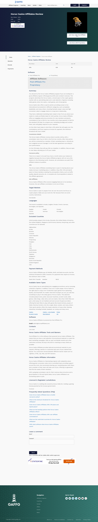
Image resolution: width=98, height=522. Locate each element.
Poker (58, 312)
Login (74, 5)
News (29, 5)
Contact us (70, 519)
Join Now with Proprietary (77, 43)
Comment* (31, 438)
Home (29, 56)
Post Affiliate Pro (37, 82)
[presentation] (40, 448)
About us (49, 519)
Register (84, 5)
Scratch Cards (33, 314)
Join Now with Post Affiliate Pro (77, 35)
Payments (11, 68)
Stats (40, 5)
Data (9, 57)
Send (33, 452)
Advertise (78, 519)
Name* (30, 434)
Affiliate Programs (13, 5)
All (57, 314)
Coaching (23, 5)
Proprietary (35, 85)
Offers (38, 506)
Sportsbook (46, 314)
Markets (10, 61)
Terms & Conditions (59, 519)
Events (38, 509)
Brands (10, 65)
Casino (31, 312)
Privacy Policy (87, 519)
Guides (34, 5)
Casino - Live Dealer (49, 312)
